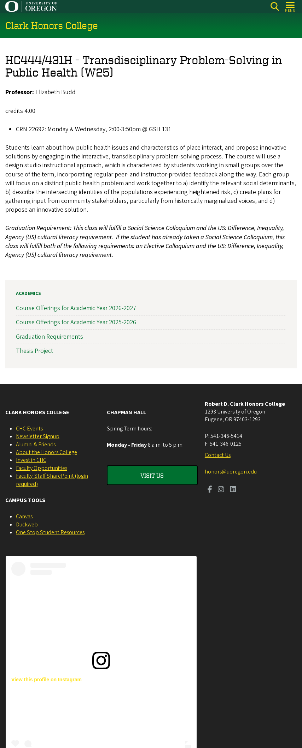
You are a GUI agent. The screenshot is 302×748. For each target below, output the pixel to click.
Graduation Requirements (49, 336)
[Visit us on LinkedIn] (233, 490)
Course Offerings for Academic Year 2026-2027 (76, 308)
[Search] (274, 6)
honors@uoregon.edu (231, 472)
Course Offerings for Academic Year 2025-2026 (76, 322)
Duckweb (27, 525)
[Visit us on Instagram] (221, 490)
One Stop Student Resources (50, 532)
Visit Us (152, 475)
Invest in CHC (31, 460)
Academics (28, 293)
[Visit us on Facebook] (210, 490)
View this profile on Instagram (46, 679)
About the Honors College (46, 452)
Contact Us (218, 455)
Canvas (24, 516)
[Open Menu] (290, 6)
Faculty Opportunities (41, 468)
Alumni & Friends (36, 444)
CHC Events (29, 429)
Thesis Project (34, 350)
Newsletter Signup (37, 436)
